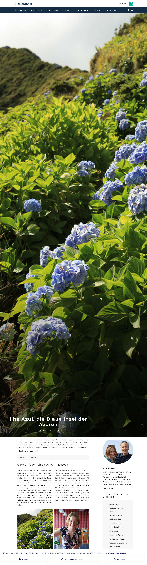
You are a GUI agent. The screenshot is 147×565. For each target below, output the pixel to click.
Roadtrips (111, 10)
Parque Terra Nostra (117, 539)
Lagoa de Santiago (116, 515)
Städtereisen (53, 10)
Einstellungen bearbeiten (73, 559)
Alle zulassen (121, 559)
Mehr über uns (108, 488)
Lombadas (113, 531)
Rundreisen (36, 10)
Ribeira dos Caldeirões (118, 543)
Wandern (68, 10)
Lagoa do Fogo (115, 523)
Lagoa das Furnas (116, 535)
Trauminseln (83, 10)
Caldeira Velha (115, 519)
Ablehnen (25, 559)
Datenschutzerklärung (116, 553)
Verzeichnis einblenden (28, 457)
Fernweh (98, 10)
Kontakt (123, 3)
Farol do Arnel (114, 547)
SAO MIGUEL (114, 505)
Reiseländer (20, 10)
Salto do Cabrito (115, 527)
